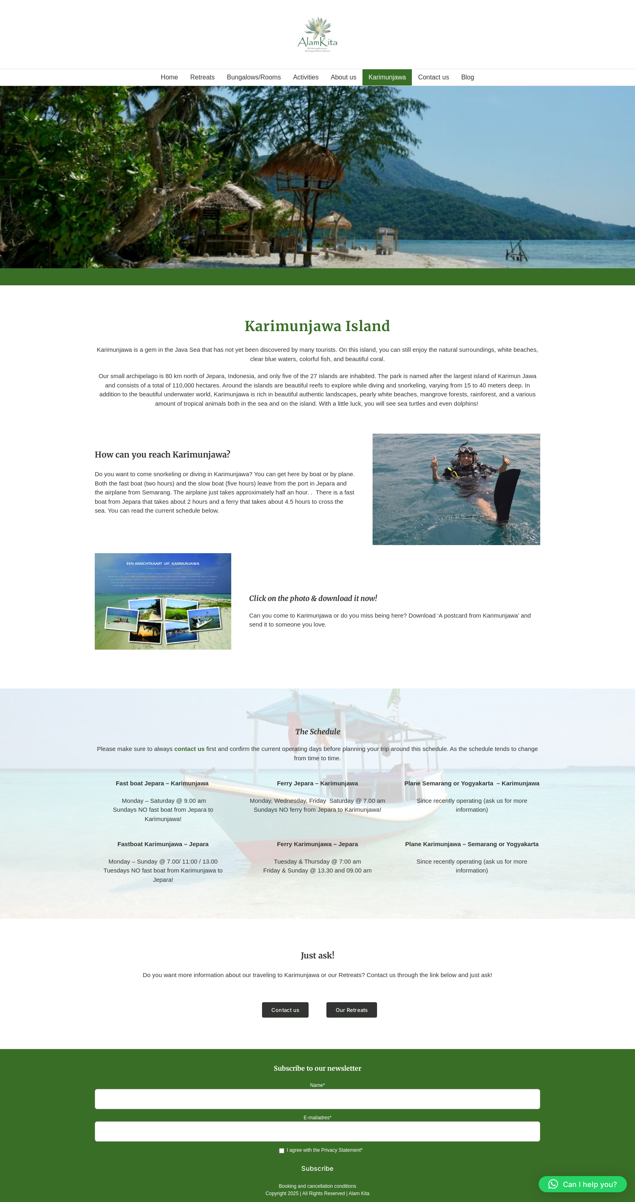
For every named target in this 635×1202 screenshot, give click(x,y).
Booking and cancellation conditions (317, 1186)
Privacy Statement (340, 1150)
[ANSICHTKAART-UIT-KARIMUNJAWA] (163, 556)
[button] (583, 1184)
